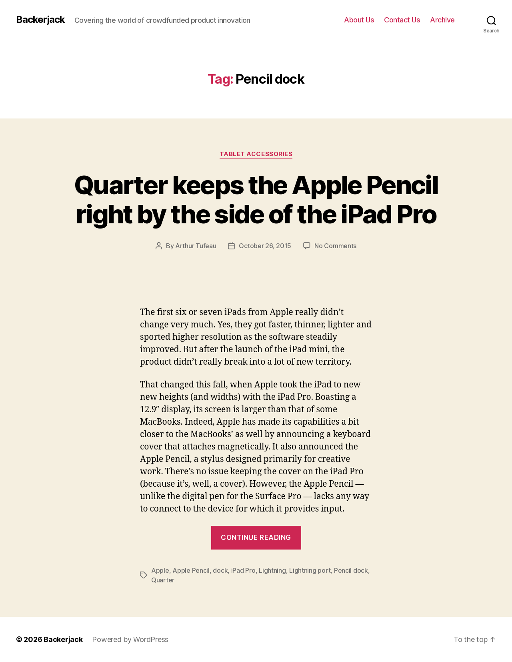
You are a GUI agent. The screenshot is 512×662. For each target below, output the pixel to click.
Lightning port (309, 570)
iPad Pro (243, 570)
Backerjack (40, 19)
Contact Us (402, 20)
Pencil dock (351, 570)
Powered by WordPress (130, 639)
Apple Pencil (191, 570)
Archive (442, 20)
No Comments (335, 246)
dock (220, 570)
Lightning (272, 570)
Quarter (162, 580)
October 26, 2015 (265, 246)
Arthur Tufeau (195, 246)
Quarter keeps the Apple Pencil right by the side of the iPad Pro (256, 199)
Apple (160, 570)
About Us (359, 20)
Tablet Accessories (256, 154)
